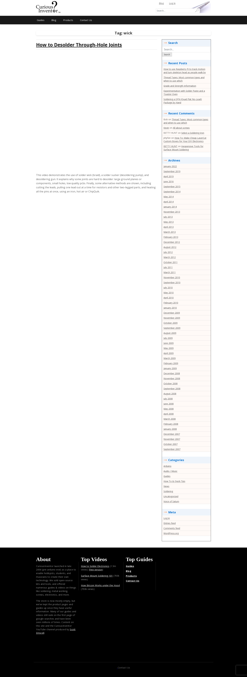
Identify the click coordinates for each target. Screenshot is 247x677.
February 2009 (171, 363)
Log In (172, 3)
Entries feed (170, 523)
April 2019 (169, 176)
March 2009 (170, 358)
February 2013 (171, 237)
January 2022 (170, 166)
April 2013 (169, 226)
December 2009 (172, 312)
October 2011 (171, 262)
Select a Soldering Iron (192, 132)
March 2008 (170, 418)
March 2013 (170, 231)
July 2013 (168, 216)
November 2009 (172, 317)
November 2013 (172, 211)
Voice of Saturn (171, 501)
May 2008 (169, 408)
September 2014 (172, 191)
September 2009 (172, 327)
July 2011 (168, 267)
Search (167, 54)
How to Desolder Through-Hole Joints (79, 45)
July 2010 (168, 287)
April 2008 (169, 413)
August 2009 (170, 332)
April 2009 (169, 353)
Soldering (168, 491)
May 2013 (169, 221)
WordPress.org (171, 533)
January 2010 (170, 307)
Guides (40, 20)
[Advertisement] (123, 8)
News (166, 486)
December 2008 (172, 373)
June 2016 (169, 181)
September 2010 (172, 282)
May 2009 (169, 348)
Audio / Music (170, 471)
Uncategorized (171, 496)
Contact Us (86, 20)
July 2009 (168, 338)
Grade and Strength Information (180, 85)
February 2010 (171, 302)
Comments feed (172, 528)
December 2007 (172, 433)
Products (68, 20)
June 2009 (169, 343)
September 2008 (172, 388)
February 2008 (171, 423)
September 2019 (172, 171)
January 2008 (170, 428)
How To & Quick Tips (174, 481)
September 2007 (172, 449)
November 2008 (172, 378)
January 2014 (170, 206)
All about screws (181, 127)
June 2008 (169, 403)
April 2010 (169, 297)
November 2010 (172, 277)
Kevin (166, 127)
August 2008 (170, 393)
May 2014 (169, 196)
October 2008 (171, 383)
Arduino (167, 466)
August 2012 (170, 247)
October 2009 (171, 322)
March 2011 (170, 272)
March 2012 (170, 257)
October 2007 (171, 444)
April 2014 (169, 201)
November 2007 (172, 439)
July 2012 (168, 252)
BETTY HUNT (170, 146)
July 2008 (168, 398)
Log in (167, 518)
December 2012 (172, 242)
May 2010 (169, 292)
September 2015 (172, 186)
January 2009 (170, 368)
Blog (161, 3)
